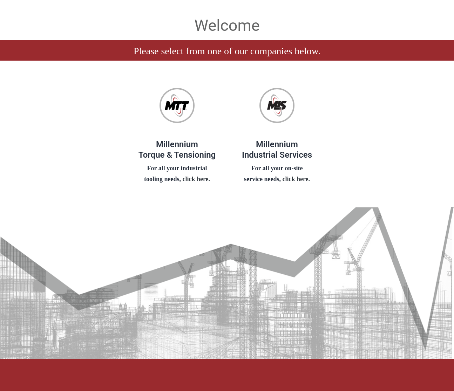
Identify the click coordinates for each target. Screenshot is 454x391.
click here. (195, 179)
